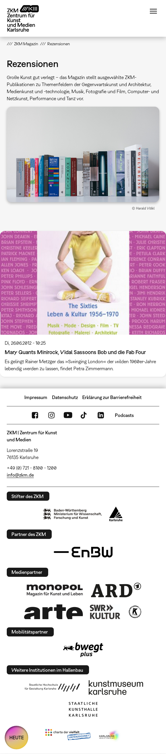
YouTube (68, 415)
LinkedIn (101, 415)
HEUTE (16, 737)
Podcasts (124, 415)
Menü (153, 11)
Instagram (51, 415)
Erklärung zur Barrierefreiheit (112, 397)
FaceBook (35, 415)
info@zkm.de (20, 474)
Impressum (35, 397)
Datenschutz (65, 397)
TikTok (84, 415)
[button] (83, 154)
